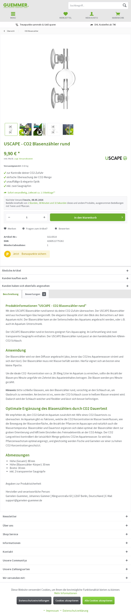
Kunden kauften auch (14, 278)
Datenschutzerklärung (73, 610)
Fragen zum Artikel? (35, 228)
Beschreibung (10, 294)
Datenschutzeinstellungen (34, 600)
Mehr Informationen (65, 593)
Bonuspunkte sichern (34, 253)
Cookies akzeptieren (66, 600)
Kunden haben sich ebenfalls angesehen (26, 286)
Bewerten (62, 228)
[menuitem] (118, 15)
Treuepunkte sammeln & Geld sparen (38, 24)
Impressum (51, 610)
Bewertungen (35, 294)
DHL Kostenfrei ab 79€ (105, 24)
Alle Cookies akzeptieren (98, 600)
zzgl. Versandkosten (23, 158)
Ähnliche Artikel (11, 270)
